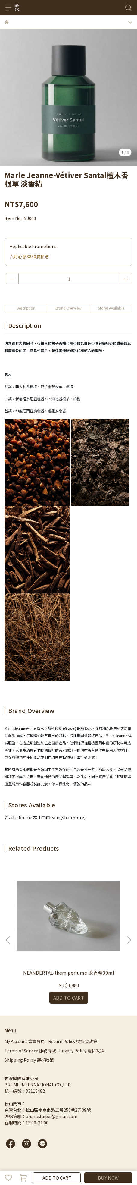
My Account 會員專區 (25, 1041)
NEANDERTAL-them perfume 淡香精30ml (68, 973)
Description (26, 307)
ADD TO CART (56, 1177)
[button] (128, 940)
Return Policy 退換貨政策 (72, 1041)
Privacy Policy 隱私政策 (81, 1051)
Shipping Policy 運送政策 (29, 1060)
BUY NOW (108, 1177)
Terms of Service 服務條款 (30, 1051)
